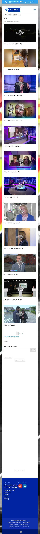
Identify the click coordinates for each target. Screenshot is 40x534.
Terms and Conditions (14, 522)
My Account (26, 522)
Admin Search (14, 525)
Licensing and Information (18, 520)
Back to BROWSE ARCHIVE (11, 336)
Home (5, 14)
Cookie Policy (24, 525)
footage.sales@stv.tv (11, 485)
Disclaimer (26, 527)
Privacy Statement (14, 527)
